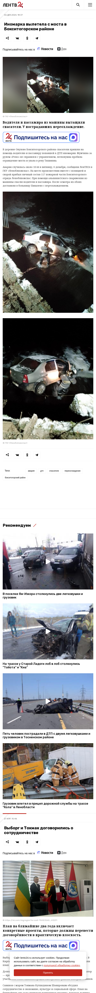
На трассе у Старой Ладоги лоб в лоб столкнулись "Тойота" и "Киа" (41, 665)
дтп (42, 471)
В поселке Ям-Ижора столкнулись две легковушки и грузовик (43, 595)
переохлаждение (72, 471)
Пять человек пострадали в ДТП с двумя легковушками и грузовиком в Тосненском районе (46, 735)
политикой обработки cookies (62, 965)
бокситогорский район (15, 477)
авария (31, 471)
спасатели (54, 471)
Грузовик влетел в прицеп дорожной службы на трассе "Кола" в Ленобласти (45, 805)
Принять (48, 972)
